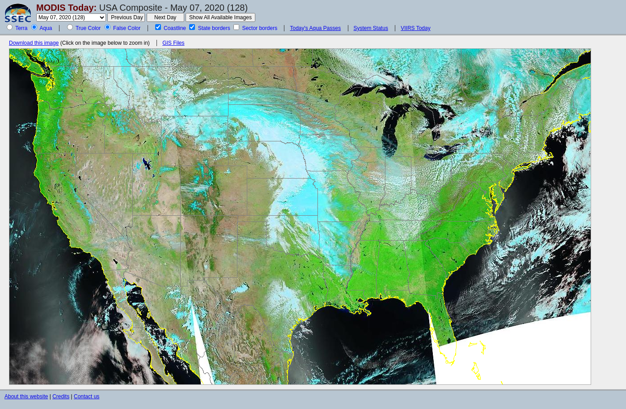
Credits (60, 396)
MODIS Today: (66, 8)
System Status (371, 28)
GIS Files (173, 43)
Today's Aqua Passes (315, 28)
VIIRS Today (415, 28)
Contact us (86, 396)
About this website (26, 396)
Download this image (34, 43)
